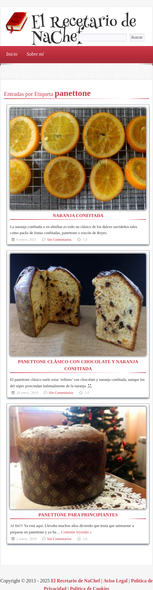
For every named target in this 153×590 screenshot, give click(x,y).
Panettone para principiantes (78, 514)
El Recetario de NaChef (83, 31)
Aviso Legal (115, 580)
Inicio (11, 54)
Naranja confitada (78, 215)
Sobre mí (35, 54)
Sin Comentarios (59, 239)
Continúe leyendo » (76, 532)
